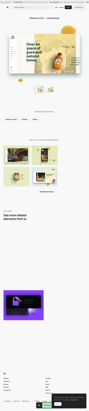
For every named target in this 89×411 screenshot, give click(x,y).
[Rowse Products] (16, 176)
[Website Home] (65, 240)
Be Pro (68, 7)
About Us (47, 390)
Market (47, 384)
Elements (6, 384)
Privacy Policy (25, 401)
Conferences (7, 390)
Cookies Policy (7, 401)
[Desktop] (16, 155)
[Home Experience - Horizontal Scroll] (65, 305)
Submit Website (79, 7)
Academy (48, 378)
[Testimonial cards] (23, 240)
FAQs (46, 387)
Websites (6, 378)
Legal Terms (16, 401)
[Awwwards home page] (39, 405)
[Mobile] (44, 155)
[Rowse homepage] (72, 155)
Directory (6, 387)
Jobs (46, 381)
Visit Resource (47, 405)
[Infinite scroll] (44, 176)
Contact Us (48, 393)
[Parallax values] (65, 338)
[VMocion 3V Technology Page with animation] (23, 305)
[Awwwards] (7, 7)
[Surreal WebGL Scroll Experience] (65, 273)
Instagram (44, 401)
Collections (6, 381)
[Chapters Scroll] (23, 273)
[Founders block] (23, 338)
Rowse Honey (53, 18)
